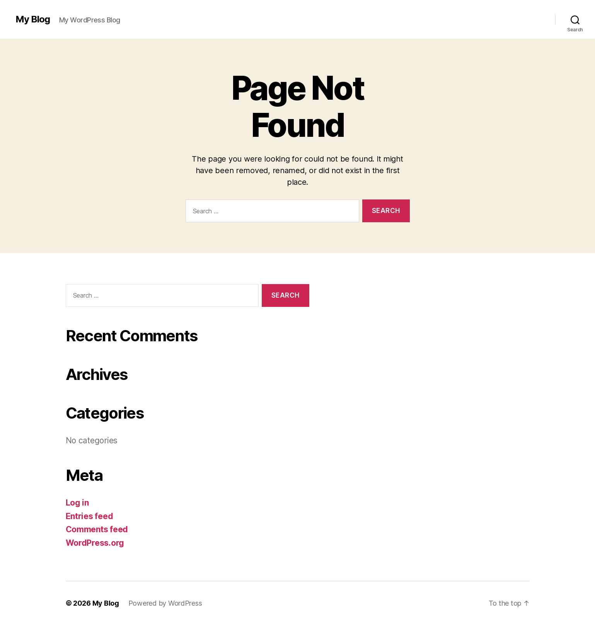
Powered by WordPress (165, 603)
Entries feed (89, 516)
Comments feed (97, 529)
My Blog (32, 19)
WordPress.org (95, 543)
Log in (77, 502)
